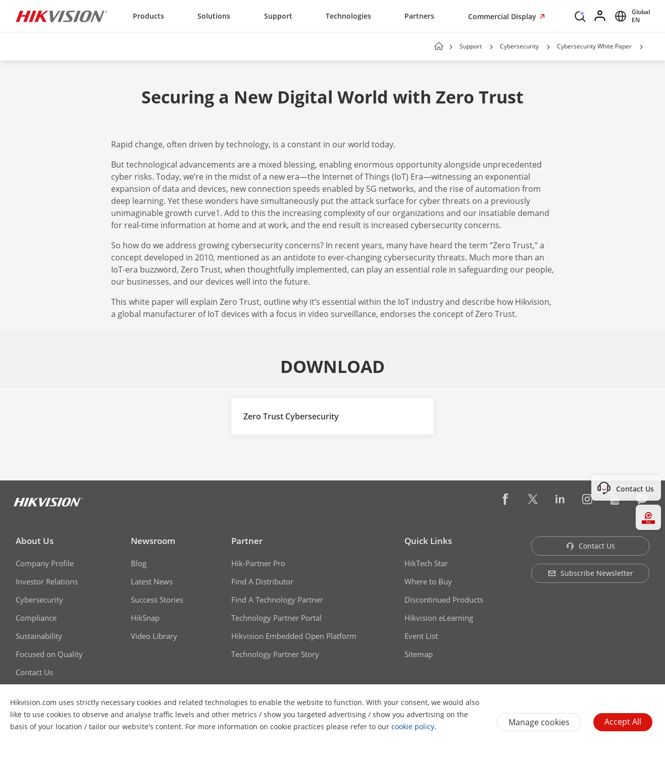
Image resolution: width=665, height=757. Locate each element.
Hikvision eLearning (438, 618)
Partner (247, 541)
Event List (421, 636)
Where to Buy (428, 581)
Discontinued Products (443, 599)
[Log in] (600, 16)
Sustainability (39, 636)
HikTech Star (426, 563)
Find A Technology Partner (277, 599)
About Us (35, 541)
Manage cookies (539, 722)
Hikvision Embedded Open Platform (293, 636)
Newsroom (153, 541)
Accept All (622, 721)
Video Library (154, 636)
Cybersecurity (519, 46)
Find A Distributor (262, 581)
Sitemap (418, 654)
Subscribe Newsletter (590, 573)
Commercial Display (503, 16)
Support (278, 16)
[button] (491, 46)
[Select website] (630, 16)
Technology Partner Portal (276, 618)
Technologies (348, 16)
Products (148, 16)
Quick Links (428, 541)
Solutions (213, 16)
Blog (138, 563)
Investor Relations (47, 581)
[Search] (580, 15)
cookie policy (412, 726)
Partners (419, 16)
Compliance (36, 618)
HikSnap (145, 618)
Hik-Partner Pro (258, 563)
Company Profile (45, 563)
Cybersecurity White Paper (594, 46)
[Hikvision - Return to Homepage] (61, 16)
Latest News (152, 581)
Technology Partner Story (275, 654)
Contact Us (34, 672)
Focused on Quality (49, 654)
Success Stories (157, 599)
